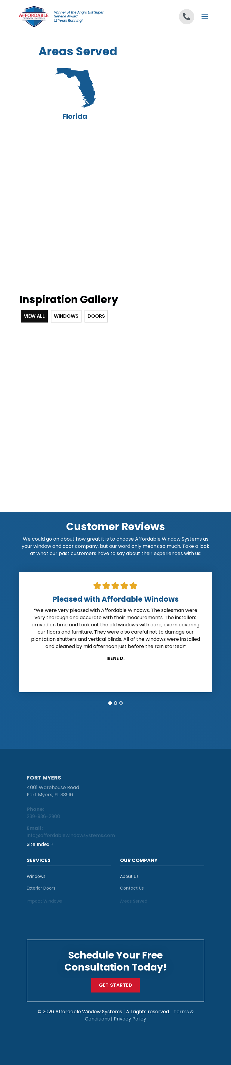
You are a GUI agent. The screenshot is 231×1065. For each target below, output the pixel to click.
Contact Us (132, 891)
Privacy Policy (130, 1018)
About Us (129, 878)
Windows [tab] (66, 316)
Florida (74, 94)
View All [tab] (34, 316)
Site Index (39, 844)
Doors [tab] (96, 316)
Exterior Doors (41, 891)
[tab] (110, 703)
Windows (36, 878)
